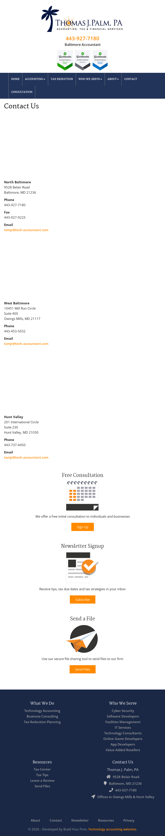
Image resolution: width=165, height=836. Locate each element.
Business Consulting (42, 716)
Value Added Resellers (123, 750)
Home (15, 79)
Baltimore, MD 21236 (125, 783)
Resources (106, 820)
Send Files (82, 669)
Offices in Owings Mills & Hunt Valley (125, 797)
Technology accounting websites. (112, 829)
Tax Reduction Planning (42, 722)
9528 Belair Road (126, 777)
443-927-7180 (82, 38)
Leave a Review (42, 780)
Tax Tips (42, 775)
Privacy (128, 820)
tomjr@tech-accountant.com (26, 230)
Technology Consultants (123, 733)
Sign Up (82, 527)
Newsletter (80, 820)
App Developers (123, 744)
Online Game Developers (122, 738)
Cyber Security (123, 710)
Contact (130, 79)
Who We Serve (90, 79)
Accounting (35, 79)
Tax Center (42, 769)
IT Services (123, 727)
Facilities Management (123, 722)
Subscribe (82, 599)
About (113, 79)
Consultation (21, 92)
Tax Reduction (62, 79)
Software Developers (123, 716)
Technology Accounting (42, 710)
